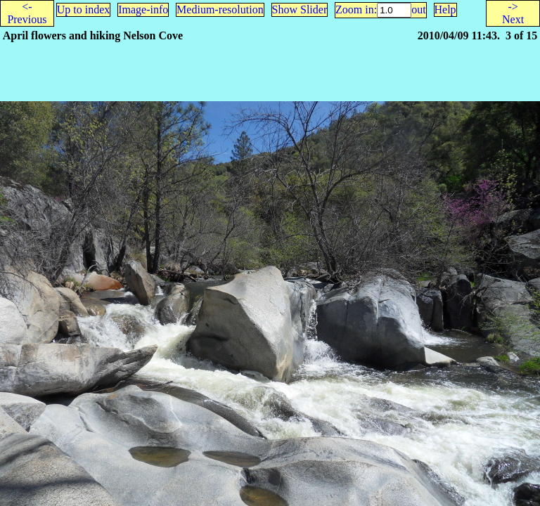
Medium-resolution (220, 9)
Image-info (143, 9)
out (418, 9)
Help (445, 9)
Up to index (83, 9)
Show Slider (300, 9)
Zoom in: (356, 9)
